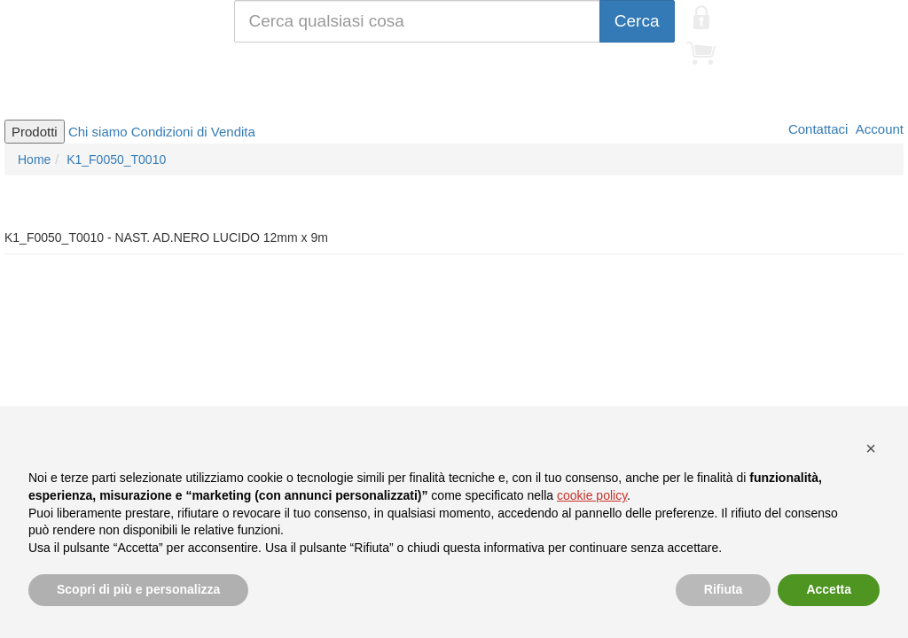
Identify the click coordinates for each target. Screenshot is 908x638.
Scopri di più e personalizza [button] (138, 589)
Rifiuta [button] (723, 589)
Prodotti (35, 131)
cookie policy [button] (592, 495)
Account (878, 128)
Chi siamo (98, 131)
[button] (871, 448)
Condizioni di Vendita (193, 131)
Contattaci (817, 128)
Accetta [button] (828, 589)
